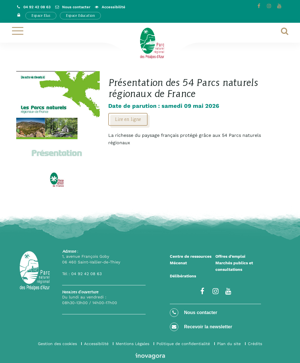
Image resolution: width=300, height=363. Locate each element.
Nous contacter (193, 312)
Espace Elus (40, 15)
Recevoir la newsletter (201, 327)
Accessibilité (96, 343)
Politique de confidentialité (183, 343)
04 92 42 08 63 (86, 273)
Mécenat (178, 263)
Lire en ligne (128, 119)
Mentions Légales (132, 343)
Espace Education (80, 15)
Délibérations (183, 276)
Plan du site (229, 343)
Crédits (255, 343)
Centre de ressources (190, 256)
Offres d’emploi (230, 256)
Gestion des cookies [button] (57, 343)
